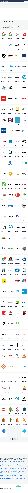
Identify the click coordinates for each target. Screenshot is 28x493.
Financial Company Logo (7, 461)
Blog (5, 486)
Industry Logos (2, 475)
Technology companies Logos (9, 475)
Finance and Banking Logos (18, 478)
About (3, 486)
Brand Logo (1, 461)
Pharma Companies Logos (3, 465)
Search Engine (8, 478)
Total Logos (24, 468)
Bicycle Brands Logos (19, 464)
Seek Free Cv (13, 486)
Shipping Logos (10, 465)
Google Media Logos (15, 465)
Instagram (7, 488)
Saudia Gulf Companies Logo (4, 468)
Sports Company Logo (16, 475)
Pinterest (10, 488)
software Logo (22, 471)
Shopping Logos (10, 472)
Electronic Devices (2, 478)
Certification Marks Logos (3, 471)
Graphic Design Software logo (23, 465)
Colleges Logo (25, 478)
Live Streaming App (22, 475)
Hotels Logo (5, 472)
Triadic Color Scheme (8, 486)
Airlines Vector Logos (14, 461)
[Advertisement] (14, 14)
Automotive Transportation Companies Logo (19, 479)
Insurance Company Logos (21, 461)
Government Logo (20, 472)
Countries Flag (14, 464)
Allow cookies (18, 486)
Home (1, 486)
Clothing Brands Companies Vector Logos (5, 464)
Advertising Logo (15, 472)
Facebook (4, 488)
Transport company (19, 468)
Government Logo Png (3, 479)
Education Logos (10, 471)
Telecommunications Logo (16, 471)
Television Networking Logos (12, 468)
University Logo (12, 478)
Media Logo (2, 472)
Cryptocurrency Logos (10, 479)
